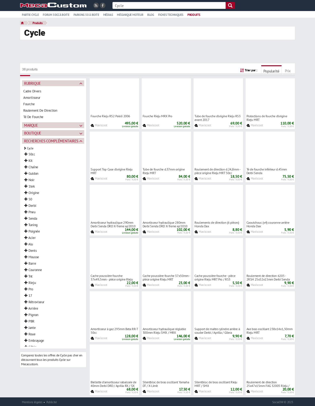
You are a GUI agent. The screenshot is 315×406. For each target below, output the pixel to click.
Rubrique (32, 83)
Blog (150, 14)
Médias (108, 14)
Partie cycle (30, 14)
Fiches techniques (170, 14)
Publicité (51, 402)
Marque (31, 125)
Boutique (32, 133)
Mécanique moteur (130, 14)
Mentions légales (32, 402)
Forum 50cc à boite (56, 14)
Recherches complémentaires (51, 140)
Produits (193, 14)
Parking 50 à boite (86, 14)
